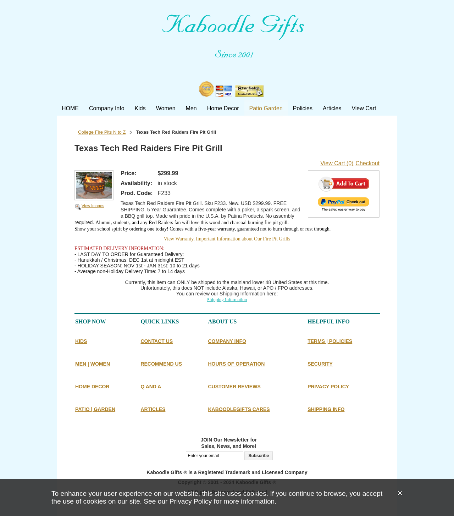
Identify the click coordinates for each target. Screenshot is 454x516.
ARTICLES (152, 409)
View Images (93, 206)
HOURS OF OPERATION (236, 364)
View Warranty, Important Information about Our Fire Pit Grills (227, 239)
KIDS (81, 341)
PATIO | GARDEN (95, 409)
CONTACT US (156, 341)
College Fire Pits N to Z (102, 132)
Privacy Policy (191, 501)
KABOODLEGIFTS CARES (239, 409)
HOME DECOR (92, 386)
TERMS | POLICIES (330, 341)
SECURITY (320, 364)
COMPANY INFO (227, 341)
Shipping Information (227, 299)
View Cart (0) (336, 163)
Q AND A (150, 386)
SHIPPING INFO (326, 409)
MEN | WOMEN (92, 364)
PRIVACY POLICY (328, 386)
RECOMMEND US (161, 364)
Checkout (367, 163)
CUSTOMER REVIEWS (234, 386)
